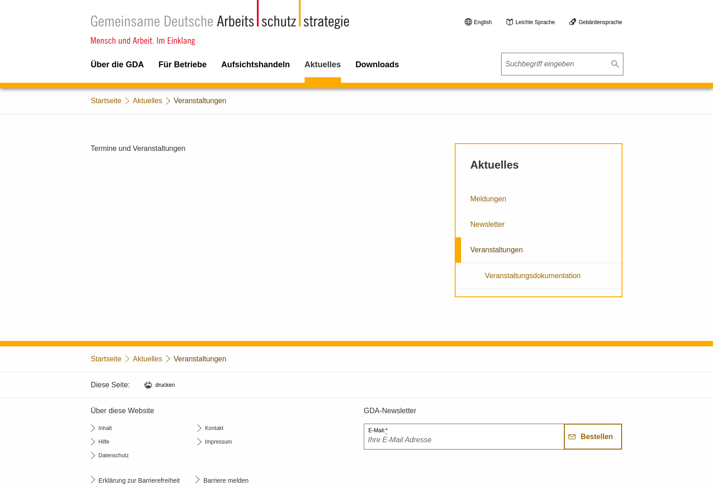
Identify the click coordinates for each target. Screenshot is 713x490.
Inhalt (105, 428)
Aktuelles (323, 64)
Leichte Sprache (535, 22)
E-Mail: (377, 430)
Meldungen (488, 199)
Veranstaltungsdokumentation (533, 276)
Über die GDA (117, 64)
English (483, 22)
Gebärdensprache (600, 22)
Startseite (106, 101)
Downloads (377, 64)
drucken (165, 385)
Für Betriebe (183, 64)
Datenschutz (114, 455)
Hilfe (104, 442)
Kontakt (214, 428)
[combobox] (562, 64)
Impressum (218, 442)
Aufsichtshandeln (255, 64)
